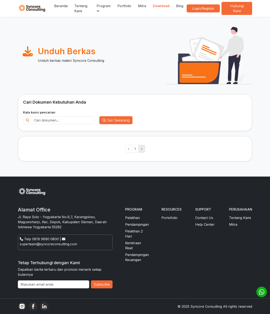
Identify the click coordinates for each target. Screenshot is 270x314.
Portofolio (169, 218)
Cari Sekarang (116, 120)
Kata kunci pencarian (39, 112)
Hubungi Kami (237, 8)
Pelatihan (132, 218)
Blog (179, 6)
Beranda (61, 6)
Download (161, 6)
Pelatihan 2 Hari (134, 233)
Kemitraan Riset (133, 245)
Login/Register (203, 8)
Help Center (205, 224)
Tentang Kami (80, 8)
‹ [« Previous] (128, 149)
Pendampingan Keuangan (137, 257)
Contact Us (204, 218)
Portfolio (124, 6)
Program (104, 8)
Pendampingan (137, 224)
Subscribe (102, 284)
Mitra (142, 6)
